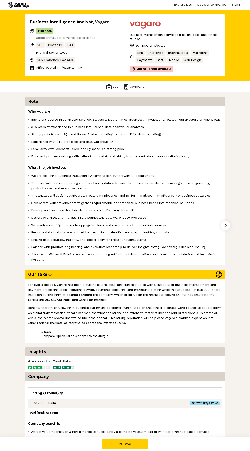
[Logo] (18, 5)
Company (133, 87)
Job (112, 87)
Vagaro (102, 22)
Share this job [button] (40, 370)
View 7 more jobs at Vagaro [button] (78, 370)
